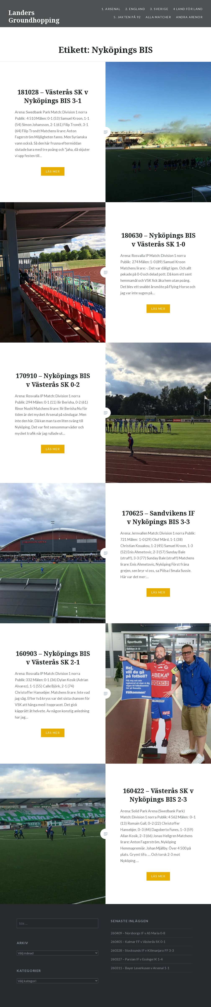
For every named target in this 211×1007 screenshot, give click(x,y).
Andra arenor (189, 17)
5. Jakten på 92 (127, 17)
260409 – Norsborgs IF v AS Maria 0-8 (138, 933)
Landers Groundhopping (33, 16)
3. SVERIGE (159, 9)
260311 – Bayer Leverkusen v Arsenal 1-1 (140, 968)
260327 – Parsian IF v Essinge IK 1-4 (137, 959)
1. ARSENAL (111, 9)
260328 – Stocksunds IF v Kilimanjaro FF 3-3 (142, 950)
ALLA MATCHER (158, 17)
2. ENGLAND (135, 9)
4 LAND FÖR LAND (188, 9)
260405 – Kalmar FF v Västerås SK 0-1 (138, 942)
